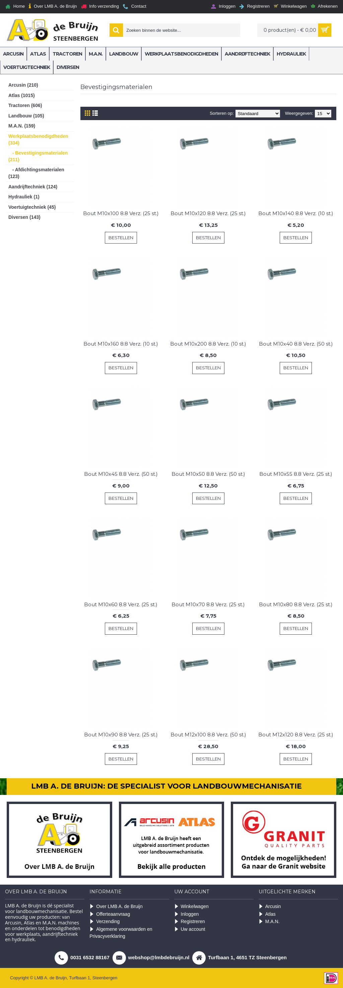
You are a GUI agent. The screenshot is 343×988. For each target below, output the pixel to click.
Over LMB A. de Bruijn (116, 906)
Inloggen (186, 914)
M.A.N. (269, 921)
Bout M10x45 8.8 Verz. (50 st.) (121, 474)
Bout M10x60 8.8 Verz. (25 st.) (120, 604)
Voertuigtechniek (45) (32, 207)
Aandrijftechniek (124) (32, 186)
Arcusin (270, 906)
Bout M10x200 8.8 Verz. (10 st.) (208, 344)
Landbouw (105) (26, 115)
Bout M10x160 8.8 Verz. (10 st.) (120, 344)
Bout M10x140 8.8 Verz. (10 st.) (295, 213)
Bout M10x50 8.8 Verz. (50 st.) (208, 474)
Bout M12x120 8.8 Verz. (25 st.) (295, 734)
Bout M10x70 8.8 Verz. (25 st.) (208, 604)
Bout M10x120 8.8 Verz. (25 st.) (208, 213)
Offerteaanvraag (109, 914)
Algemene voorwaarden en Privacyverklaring (120, 932)
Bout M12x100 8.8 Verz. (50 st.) (208, 734)
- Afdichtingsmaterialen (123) (36, 173)
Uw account (189, 929)
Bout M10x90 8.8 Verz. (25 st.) (121, 734)
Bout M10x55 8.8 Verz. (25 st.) (295, 474)
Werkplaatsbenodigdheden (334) (38, 139)
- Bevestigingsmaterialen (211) (38, 156)
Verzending (104, 921)
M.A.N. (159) (21, 125)
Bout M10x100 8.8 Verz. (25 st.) (121, 213)
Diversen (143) (24, 217)
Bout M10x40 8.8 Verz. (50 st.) (296, 344)
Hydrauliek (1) (24, 196)
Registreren (189, 921)
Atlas (267, 914)
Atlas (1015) (21, 95)
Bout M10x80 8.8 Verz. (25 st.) (296, 604)
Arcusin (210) (23, 85)
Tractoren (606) (25, 105)
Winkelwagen (191, 906)
